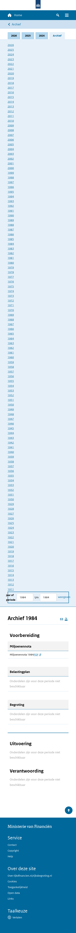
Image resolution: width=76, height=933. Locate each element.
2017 (11, 87)
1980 (11, 262)
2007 (11, 135)
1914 (11, 575)
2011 (11, 116)
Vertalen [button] (17, 917)
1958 (11, 367)
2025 (28, 35)
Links (11, 898)
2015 (11, 97)
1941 (11, 447)
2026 (14, 35)
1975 (11, 286)
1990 (11, 215)
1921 (11, 542)
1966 (11, 329)
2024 (42, 35)
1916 (11, 565)
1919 (11, 551)
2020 (11, 73)
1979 (11, 267)
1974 (11, 291)
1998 (11, 177)
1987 (11, 229)
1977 (11, 277)
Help (10, 856)
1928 (11, 508)
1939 (11, 456)
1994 (11, 196)
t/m (37, 597)
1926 (11, 518)
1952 (11, 395)
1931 (11, 494)
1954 (11, 385)
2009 (11, 125)
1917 (11, 560)
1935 (11, 475)
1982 (11, 253)
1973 (11, 295)
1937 (11, 466)
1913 (11, 579)
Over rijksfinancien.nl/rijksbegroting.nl (30, 875)
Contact (12, 844)
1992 (11, 205)
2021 (11, 68)
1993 (11, 201)
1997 (11, 182)
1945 (11, 428)
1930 (11, 499)
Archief (16, 24)
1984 (11, 243)
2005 (11, 144)
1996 (11, 187)
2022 (11, 64)
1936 (11, 471)
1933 (11, 485)
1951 (11, 400)
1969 (11, 314)
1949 (11, 409)
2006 (11, 139)
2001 (11, 163)
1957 (11, 371)
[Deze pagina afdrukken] (66, 619)
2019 (11, 78)
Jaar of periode (10, 597)
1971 (11, 305)
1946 (11, 423)
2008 (11, 130)
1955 (11, 381)
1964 (11, 338)
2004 (11, 149)
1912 (11, 584)
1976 (11, 281)
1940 (11, 452)
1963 (11, 343)
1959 (11, 362)
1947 (11, 419)
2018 (11, 83)
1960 (11, 357)
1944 (11, 433)
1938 (11, 461)
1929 (11, 504)
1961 (11, 352)
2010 (11, 120)
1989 (11, 220)
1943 (11, 438)
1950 (11, 404)
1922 (11, 537)
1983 (11, 248)
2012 (11, 111)
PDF (37, 654)
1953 (11, 390)
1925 (11, 523)
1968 (11, 319)
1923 (11, 532)
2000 (11, 168)
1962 (11, 348)
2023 (11, 59)
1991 (11, 210)
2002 (11, 158)
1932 (11, 490)
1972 (11, 300)
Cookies (12, 881)
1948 (11, 414)
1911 (11, 589)
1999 (11, 172)
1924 (11, 527)
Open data (14, 893)
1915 (11, 570)
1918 (11, 556)
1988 (11, 224)
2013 (11, 106)
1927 (11, 513)
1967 (11, 324)
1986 (11, 234)
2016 (11, 92)
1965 (11, 333)
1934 (11, 480)
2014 (11, 101)
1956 (11, 376)
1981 (11, 258)
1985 (11, 239)
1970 (11, 310)
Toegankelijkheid (18, 887)
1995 (11, 191)
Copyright (13, 850)
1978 (11, 272)
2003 (11, 153)
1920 (11, 546)
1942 (11, 442)
